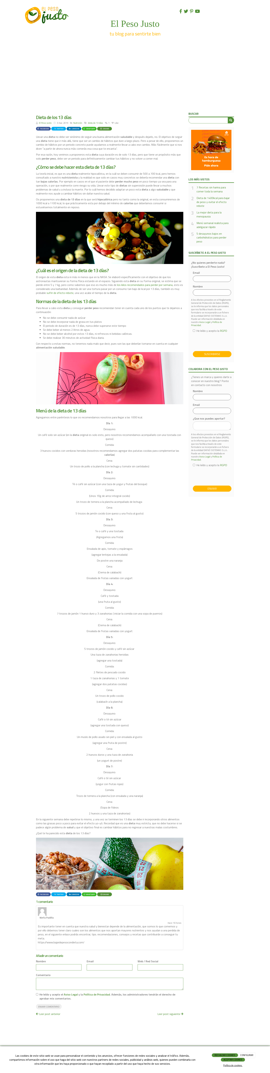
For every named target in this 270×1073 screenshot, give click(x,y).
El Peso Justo (45, 123)
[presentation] (219, 341)
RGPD (223, 331)
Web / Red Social (148, 947)
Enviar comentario (48, 992)
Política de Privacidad (97, 980)
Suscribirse (212, 354)
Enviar (104, 128)
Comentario (43, 961)
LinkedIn (74, 128)
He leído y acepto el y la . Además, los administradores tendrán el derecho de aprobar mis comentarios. (107, 982)
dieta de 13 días (95, 123)
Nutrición (77, 123)
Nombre (41, 947)
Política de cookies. (232, 1065)
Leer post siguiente (170, 1000)
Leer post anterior (48, 1000)
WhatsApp (89, 128)
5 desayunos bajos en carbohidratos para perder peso (211, 238)
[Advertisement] (135, 84)
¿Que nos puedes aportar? (209, 419)
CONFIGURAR (246, 1055)
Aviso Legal (71, 980)
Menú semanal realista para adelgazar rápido (212, 225)
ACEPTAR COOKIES (233, 1059)
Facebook (43, 128)
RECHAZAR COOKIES (225, 1055)
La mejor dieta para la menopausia (209, 214)
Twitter (58, 128)
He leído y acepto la (210, 331)
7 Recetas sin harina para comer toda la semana (211, 189)
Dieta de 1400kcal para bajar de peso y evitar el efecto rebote (213, 202)
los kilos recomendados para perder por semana (145, 285)
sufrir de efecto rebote (60, 293)
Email (90, 947)
